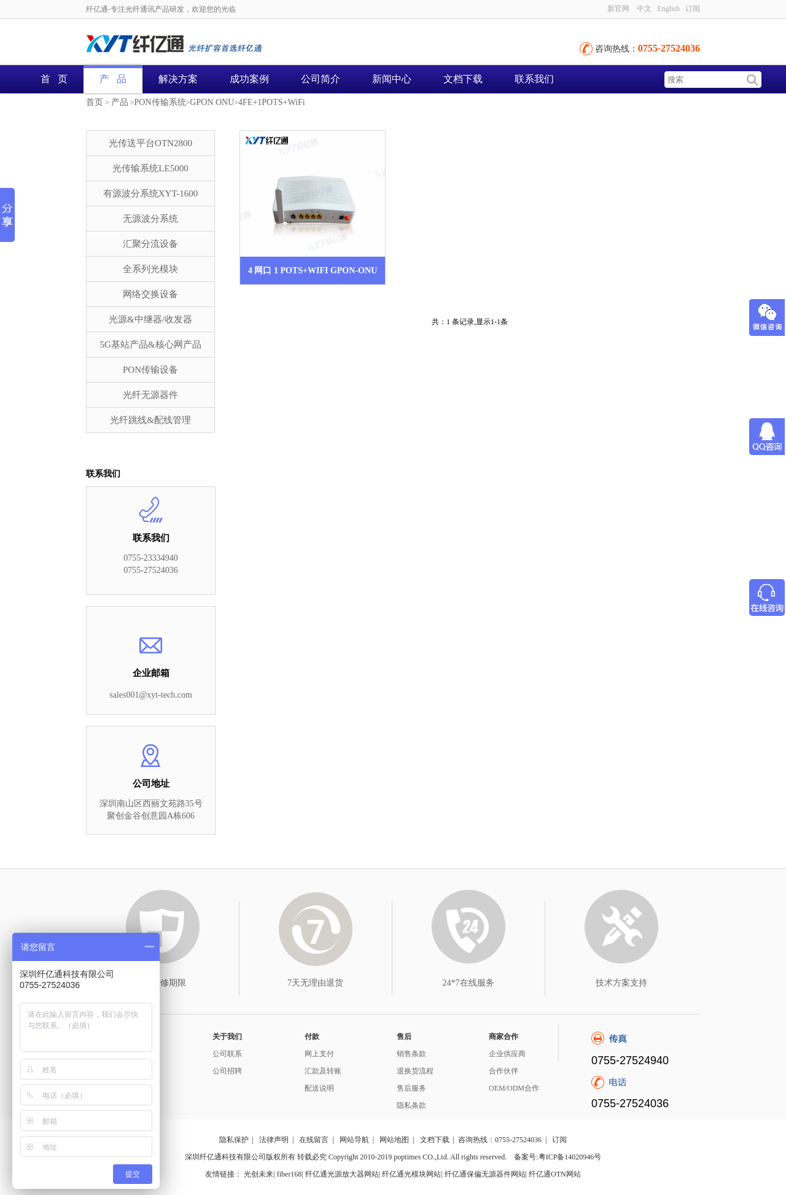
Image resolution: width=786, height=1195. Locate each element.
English (668, 8)
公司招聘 (227, 1071)
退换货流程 (415, 1071)
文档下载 (463, 79)
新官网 (618, 8)
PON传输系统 (160, 102)
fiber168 (289, 1174)
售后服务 (411, 1088)
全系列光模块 (150, 269)
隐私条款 (411, 1105)
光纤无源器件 (150, 395)
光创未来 (258, 1174)
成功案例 (249, 79)
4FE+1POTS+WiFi (271, 102)
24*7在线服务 (468, 982)
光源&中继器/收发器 (150, 319)
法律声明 (274, 1139)
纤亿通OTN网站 (555, 1174)
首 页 (54, 79)
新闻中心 (391, 79)
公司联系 (227, 1053)
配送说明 (319, 1088)
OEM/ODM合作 (514, 1088)
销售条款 (411, 1053)
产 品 (112, 79)
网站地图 (394, 1139)
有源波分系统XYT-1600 (150, 193)
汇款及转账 (323, 1071)
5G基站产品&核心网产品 (150, 344)
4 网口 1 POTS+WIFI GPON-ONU (312, 270)
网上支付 (319, 1053)
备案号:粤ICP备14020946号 (557, 1157)
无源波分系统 (150, 219)
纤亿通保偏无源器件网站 (485, 1174)
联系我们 (534, 79)
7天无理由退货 (315, 982)
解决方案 (178, 79)
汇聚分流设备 (150, 244)
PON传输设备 (150, 370)
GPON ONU (212, 102)
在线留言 (314, 1139)
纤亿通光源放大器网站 (342, 1174)
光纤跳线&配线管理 (150, 420)
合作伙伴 (503, 1071)
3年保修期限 (162, 982)
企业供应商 (507, 1053)
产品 (119, 102)
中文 (644, 8)
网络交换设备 (150, 294)
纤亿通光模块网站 (411, 1174)
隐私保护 (234, 1139)
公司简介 (320, 79)
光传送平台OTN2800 (150, 143)
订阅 (692, 8)
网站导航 (354, 1139)
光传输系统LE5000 (150, 168)
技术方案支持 (621, 982)
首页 (94, 102)
